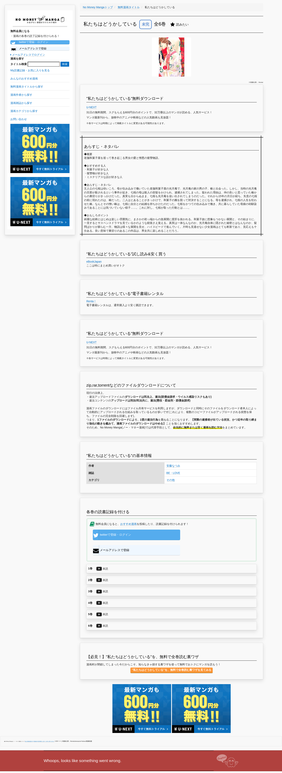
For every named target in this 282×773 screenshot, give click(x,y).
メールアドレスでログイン (27, 54)
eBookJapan (94, 261)
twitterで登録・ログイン (29, 42)
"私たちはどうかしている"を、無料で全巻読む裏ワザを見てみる (171, 657)
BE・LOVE (173, 473)
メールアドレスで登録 (28, 49)
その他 (170, 480)
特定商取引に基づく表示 (42, 728)
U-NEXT (91, 107)
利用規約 (35, 728)
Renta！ (91, 301)
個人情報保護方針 (29, 728)
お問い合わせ (51, 728)
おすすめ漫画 (128, 523)
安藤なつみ (173, 465)
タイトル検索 (18, 64)
